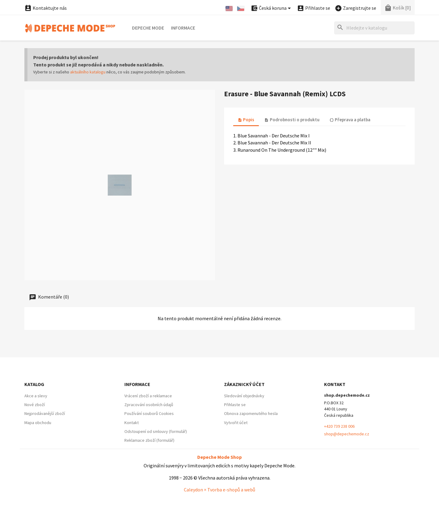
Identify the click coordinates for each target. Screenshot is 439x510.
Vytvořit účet (236, 422)
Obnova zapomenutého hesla (251, 413)
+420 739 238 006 (339, 426)
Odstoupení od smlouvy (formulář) (155, 431)
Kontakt (131, 422)
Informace (183, 28)
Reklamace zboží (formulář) (149, 440)
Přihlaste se (235, 404)
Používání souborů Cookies (149, 413)
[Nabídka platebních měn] (272, 8)
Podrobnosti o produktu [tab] (291, 119)
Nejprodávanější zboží (44, 413)
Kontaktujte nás (45, 8)
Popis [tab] (246, 119)
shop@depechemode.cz (346, 434)
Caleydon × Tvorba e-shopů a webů (219, 490)
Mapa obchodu (37, 422)
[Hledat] (374, 27)
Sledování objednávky (244, 395)
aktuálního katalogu (87, 72)
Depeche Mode (148, 28)
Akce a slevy (35, 395)
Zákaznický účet (244, 384)
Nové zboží (34, 404)
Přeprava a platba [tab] (350, 119)
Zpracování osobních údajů (148, 404)
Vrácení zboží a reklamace (148, 395)
